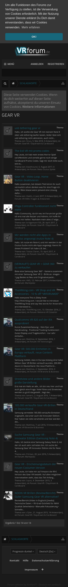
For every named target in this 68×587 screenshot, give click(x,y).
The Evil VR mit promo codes (32, 150)
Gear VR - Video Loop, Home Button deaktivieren (31, 177)
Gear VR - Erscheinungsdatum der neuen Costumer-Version (35, 465)
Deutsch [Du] (46, 556)
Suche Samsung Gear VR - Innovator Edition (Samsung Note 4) (36, 435)
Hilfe (25, 565)
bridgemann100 (33, 221)
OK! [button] (34, 36)
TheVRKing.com (33, 309)
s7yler (29, 511)
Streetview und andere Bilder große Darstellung (32, 379)
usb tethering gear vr (27, 127)
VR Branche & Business (48, 370)
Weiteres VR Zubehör (47, 311)
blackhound (32, 166)
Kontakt (14, 565)
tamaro (29, 394)
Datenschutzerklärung (45, 565)
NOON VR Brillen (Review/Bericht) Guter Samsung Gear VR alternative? (37, 494)
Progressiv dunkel (22, 556)
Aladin (29, 195)
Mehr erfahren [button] (31, 27)
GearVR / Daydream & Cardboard (38, 142)
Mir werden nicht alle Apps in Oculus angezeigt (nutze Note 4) (34, 236)
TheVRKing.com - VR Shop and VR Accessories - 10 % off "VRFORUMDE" (37, 291)
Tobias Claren (32, 250)
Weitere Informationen (38, 106)
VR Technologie (44, 340)
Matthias (30, 338)
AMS (28, 279)
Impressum (31, 574)
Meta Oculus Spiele (46, 168)
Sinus (28, 140)
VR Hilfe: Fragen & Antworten (36, 198)
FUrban (29, 453)
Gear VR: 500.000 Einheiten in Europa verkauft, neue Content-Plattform (34, 351)
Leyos (29, 480)
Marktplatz (30, 282)
